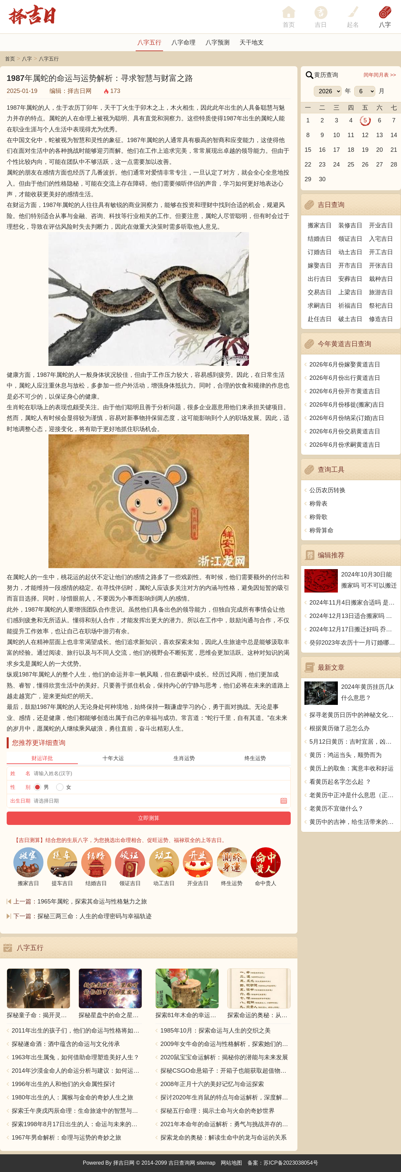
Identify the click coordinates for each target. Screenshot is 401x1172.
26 (365, 164)
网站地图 (231, 1163)
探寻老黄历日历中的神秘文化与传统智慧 (353, 715)
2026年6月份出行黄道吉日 (344, 378)
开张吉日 (381, 265)
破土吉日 (351, 319)
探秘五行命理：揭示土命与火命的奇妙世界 (217, 1110)
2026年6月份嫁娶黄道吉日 (344, 364)
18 (351, 149)
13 (379, 135)
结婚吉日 (320, 238)
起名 (353, 24)
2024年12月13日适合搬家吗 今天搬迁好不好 (353, 616)
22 (307, 164)
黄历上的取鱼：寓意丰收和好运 (351, 768)
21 (394, 149)
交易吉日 (320, 292)
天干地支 (252, 42)
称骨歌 (318, 517)
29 (307, 179)
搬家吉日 (320, 225)
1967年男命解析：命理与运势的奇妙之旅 (66, 1137)
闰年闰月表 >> (380, 75)
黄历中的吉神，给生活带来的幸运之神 (353, 822)
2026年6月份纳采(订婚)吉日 (346, 418)
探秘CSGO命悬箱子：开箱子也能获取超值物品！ (225, 1070)
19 (365, 149)
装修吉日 (351, 225)
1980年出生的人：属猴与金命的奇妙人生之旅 (72, 1097)
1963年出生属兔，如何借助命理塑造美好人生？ (75, 1057)
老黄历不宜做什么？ (336, 808)
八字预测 (218, 42)
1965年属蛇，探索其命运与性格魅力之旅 (92, 901)
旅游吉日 (381, 292)
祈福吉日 (351, 305)
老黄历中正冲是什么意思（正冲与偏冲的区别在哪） (353, 795)
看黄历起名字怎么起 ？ (340, 781)
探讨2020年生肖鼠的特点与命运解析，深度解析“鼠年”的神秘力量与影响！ (225, 1097)
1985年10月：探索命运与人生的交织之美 (215, 1030)
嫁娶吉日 (320, 265)
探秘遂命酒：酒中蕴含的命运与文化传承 (66, 1044)
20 (379, 149)
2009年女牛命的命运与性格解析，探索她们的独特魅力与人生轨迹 (225, 1044)
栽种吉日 (381, 279)
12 (365, 135)
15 (307, 149)
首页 (10, 59)
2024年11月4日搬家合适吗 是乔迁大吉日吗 (353, 602)
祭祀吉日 (381, 305)
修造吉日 (381, 319)
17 (336, 149)
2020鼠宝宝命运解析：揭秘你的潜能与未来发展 (224, 1057)
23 (322, 164)
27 (379, 164)
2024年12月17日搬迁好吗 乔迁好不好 (353, 629)
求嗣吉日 (320, 305)
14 (394, 135)
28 (394, 164)
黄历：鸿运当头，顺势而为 (345, 755)
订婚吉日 (320, 252)
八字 (385, 24)
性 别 (20, 787)
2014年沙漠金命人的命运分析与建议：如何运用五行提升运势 (77, 1070)
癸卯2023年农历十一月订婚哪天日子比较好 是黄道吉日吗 (353, 642)
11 (351, 135)
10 (336, 135)
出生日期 (20, 801)
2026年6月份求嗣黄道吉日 (344, 444)
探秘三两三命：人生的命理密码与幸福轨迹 (94, 916)
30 (322, 179)
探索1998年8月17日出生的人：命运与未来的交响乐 (77, 1124)
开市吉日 (351, 265)
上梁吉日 (351, 292)
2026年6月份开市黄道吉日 (344, 391)
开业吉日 (381, 225)
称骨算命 (321, 530)
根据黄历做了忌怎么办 (339, 728)
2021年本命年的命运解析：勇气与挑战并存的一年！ (225, 1124)
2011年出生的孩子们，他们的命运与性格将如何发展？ (77, 1030)
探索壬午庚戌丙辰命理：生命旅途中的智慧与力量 (77, 1110)
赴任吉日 (320, 319)
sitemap (206, 1163)
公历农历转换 (327, 490)
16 (322, 149)
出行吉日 (320, 279)
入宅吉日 (381, 238)
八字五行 (149, 42)
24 (336, 164)
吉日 (321, 24)
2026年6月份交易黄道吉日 (344, 431)
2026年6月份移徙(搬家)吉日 (346, 404)
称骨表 (318, 503)
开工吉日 (381, 252)
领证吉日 (351, 238)
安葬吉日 (351, 279)
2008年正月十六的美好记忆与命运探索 (212, 1084)
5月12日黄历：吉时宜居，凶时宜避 (353, 741)
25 (351, 164)
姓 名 (20, 773)
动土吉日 (351, 252)
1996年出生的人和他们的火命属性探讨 (63, 1084)
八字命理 (183, 42)
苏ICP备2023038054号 (291, 1163)
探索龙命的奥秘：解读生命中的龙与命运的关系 (223, 1137)
